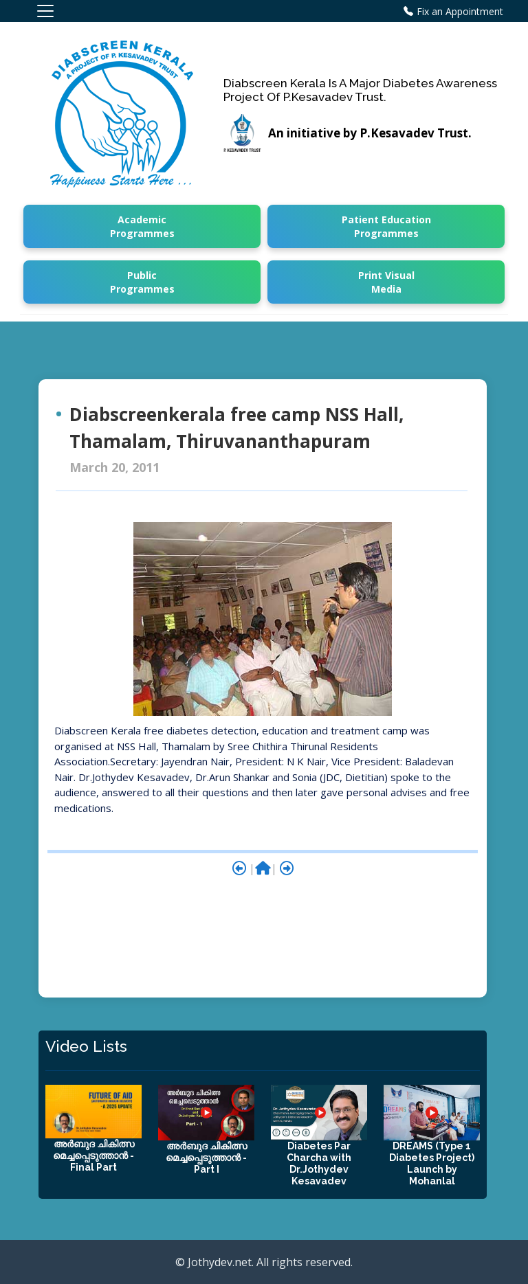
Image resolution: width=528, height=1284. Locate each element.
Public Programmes (142, 282)
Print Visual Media (386, 282)
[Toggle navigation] (45, 11)
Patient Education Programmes (386, 226)
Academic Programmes (142, 226)
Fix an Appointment (460, 11)
